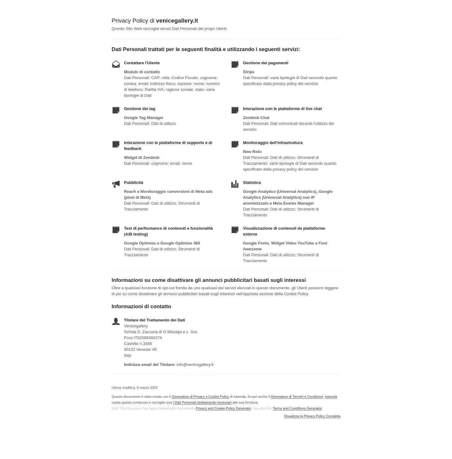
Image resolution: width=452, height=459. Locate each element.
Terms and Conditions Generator (297, 408)
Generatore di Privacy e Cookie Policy (200, 396)
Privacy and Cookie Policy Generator (223, 408)
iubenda (331, 396)
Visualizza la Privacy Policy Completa (312, 416)
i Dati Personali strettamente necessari (202, 402)
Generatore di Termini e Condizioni (297, 396)
